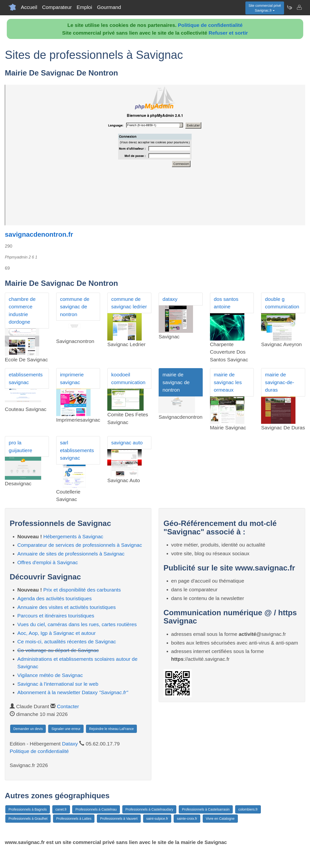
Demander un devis (28, 729)
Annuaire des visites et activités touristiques (66, 607)
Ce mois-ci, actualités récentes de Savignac (66, 641)
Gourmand (109, 7)
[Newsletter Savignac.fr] (289, 7)
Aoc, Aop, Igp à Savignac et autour (56, 633)
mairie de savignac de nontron (176, 382)
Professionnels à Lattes (74, 819)
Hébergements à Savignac (73, 536)
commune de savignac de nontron (74, 306)
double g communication (282, 303)
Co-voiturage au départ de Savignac (58, 650)
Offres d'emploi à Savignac (47, 562)
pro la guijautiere (20, 446)
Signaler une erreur (65, 729)
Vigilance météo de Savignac (50, 675)
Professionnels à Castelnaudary (149, 809)
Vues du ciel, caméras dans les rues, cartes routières (77, 624)
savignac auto (127, 442)
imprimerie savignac (72, 378)
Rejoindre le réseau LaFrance (111, 729)
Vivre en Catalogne (220, 819)
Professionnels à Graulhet (27, 819)
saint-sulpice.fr (157, 819)
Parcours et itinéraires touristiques (55, 615)
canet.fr (61, 809)
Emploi (84, 7)
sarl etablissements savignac (77, 450)
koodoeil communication (128, 378)
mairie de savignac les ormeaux (228, 382)
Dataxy (70, 743)
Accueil (29, 7)
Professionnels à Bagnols (27, 809)
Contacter (68, 706)
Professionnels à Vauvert (119, 819)
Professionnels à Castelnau (95, 809)
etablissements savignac (26, 378)
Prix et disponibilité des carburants (82, 590)
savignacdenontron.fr (39, 234)
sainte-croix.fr (187, 819)
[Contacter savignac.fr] (299, 7)
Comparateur (57, 7)
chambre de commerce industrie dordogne (22, 310)
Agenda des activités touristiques (54, 598)
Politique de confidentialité (210, 25)
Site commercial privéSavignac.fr (264, 8)
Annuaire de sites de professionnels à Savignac (70, 553)
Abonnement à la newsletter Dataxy (72, 692)
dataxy (170, 299)
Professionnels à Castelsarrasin (206, 809)
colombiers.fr (248, 809)
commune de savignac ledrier (129, 303)
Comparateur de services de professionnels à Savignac (79, 545)
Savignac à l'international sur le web (57, 684)
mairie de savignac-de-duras (279, 382)
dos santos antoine (226, 303)
